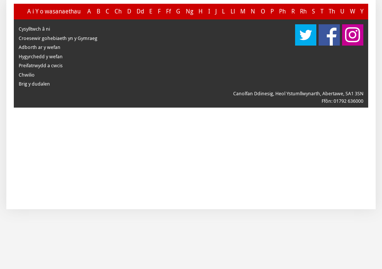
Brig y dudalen (34, 83)
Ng (189, 11)
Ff (168, 11)
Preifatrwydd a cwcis (41, 65)
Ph (282, 11)
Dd (140, 11)
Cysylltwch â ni (34, 28)
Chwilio (27, 74)
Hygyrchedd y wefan (41, 56)
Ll (233, 11)
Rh (303, 11)
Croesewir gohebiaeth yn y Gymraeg (58, 38)
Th (332, 11)
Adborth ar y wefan (39, 47)
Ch (118, 11)
